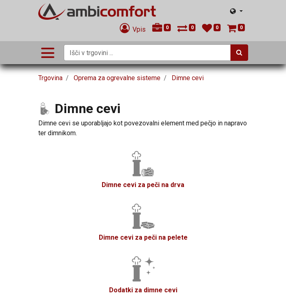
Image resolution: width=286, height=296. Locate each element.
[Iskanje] (239, 52)
